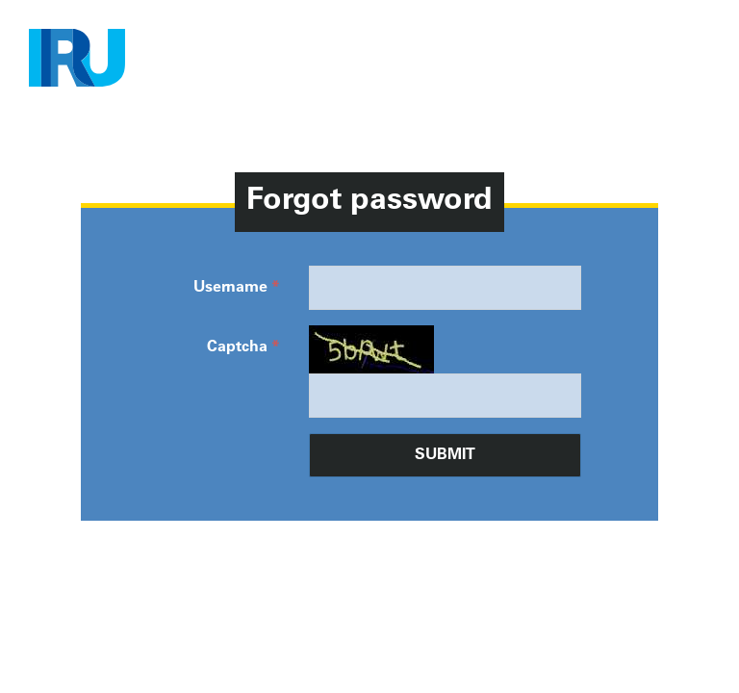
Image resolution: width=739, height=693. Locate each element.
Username (230, 287)
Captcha (237, 347)
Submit (445, 455)
